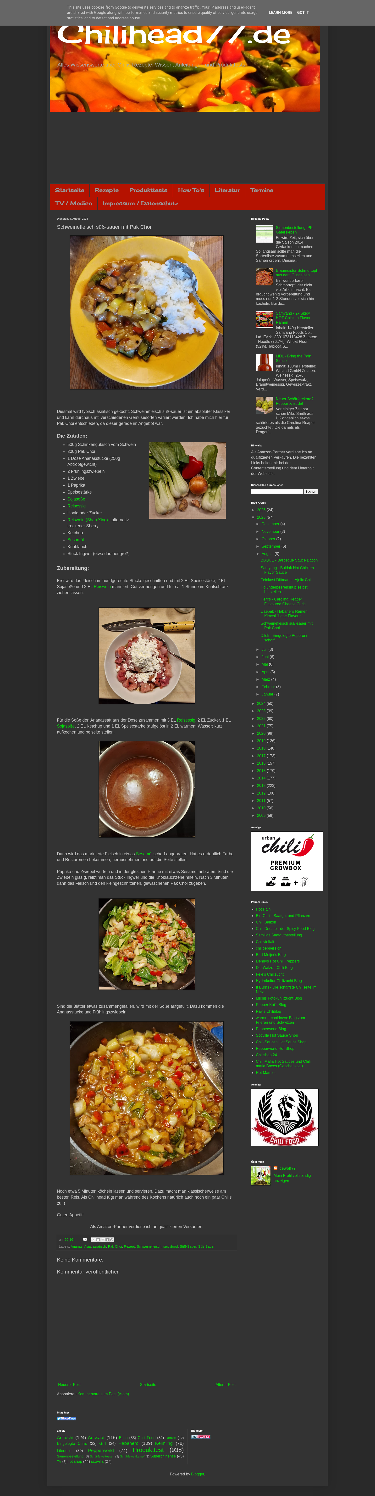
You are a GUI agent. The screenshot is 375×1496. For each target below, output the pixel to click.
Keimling (164, 1443)
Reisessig (76, 506)
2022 (262, 719)
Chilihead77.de (174, 32)
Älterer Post (225, 1385)
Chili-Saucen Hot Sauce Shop (281, 1042)
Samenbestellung (70, 1456)
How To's (191, 190)
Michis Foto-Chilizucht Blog (279, 998)
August (268, 554)
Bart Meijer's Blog (271, 955)
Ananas (77, 1246)
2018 (262, 748)
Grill (102, 1443)
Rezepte (107, 190)
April (266, 672)
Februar (269, 687)
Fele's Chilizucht (270, 974)
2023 (262, 711)
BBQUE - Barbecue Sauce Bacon (289, 560)
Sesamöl (75, 539)
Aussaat (96, 1437)
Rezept (129, 1246)
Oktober (269, 539)
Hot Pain (263, 909)
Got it (303, 12)
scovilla (97, 1461)
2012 (262, 793)
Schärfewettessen (102, 1456)
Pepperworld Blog (271, 1029)
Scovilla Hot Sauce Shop (277, 1035)
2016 (262, 763)
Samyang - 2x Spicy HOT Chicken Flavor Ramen (293, 317)
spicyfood (170, 1246)
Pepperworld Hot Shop (275, 1048)
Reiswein (102, 586)
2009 (262, 815)
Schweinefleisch (149, 1246)
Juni (266, 657)
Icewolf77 (287, 1168)
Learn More (280, 12)
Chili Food (146, 1438)
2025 (262, 517)
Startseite (69, 190)
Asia (87, 1246)
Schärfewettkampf (132, 1456)
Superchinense (163, 1456)
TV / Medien (73, 203)
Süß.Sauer (206, 1246)
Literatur (227, 190)
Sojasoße (76, 499)
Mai (265, 664)
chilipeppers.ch (268, 948)
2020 (262, 733)
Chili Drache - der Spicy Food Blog (285, 929)
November (271, 531)
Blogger (197, 1474)
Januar (268, 694)
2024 (262, 703)
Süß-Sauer (188, 1246)
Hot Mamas (266, 1073)
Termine (262, 190)
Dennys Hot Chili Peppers (278, 961)
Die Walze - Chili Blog (274, 968)
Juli (265, 649)
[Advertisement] (187, 147)
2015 (262, 771)
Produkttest (148, 1449)
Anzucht (65, 1437)
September (271, 546)
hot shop (74, 1461)
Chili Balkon (266, 922)
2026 (262, 510)
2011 (262, 801)
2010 (262, 808)
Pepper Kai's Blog (271, 1005)
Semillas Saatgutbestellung (279, 935)
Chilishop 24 (266, 1055)
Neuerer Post (69, 1385)
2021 (262, 726)
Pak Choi (115, 1246)
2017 (262, 756)
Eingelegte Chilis (72, 1443)
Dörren (170, 1438)
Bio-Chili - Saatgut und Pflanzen (283, 916)
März (266, 679)
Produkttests (148, 190)
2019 (262, 741)
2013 (262, 786)
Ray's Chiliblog (268, 1011)
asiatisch (99, 1246)
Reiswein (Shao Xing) (87, 519)
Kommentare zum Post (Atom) (103, 1394)
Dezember (271, 524)
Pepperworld (101, 1450)
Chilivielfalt (265, 942)
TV (59, 1461)
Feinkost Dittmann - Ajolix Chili (286, 580)
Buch (123, 1438)
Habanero (128, 1443)
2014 (262, 778)
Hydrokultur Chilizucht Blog (279, 981)
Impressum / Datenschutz (140, 203)
